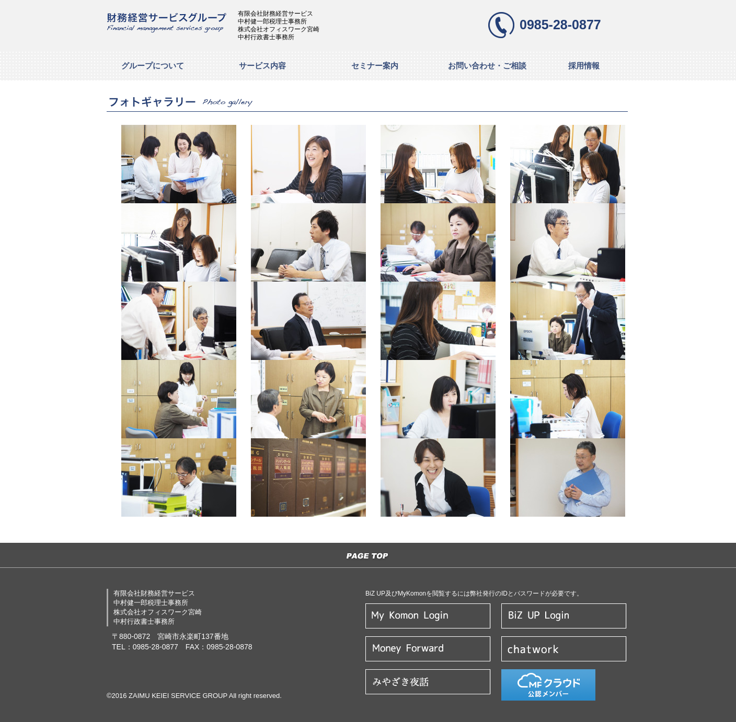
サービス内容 (262, 65)
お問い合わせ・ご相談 (487, 65)
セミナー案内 (374, 65)
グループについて (152, 65)
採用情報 (584, 65)
